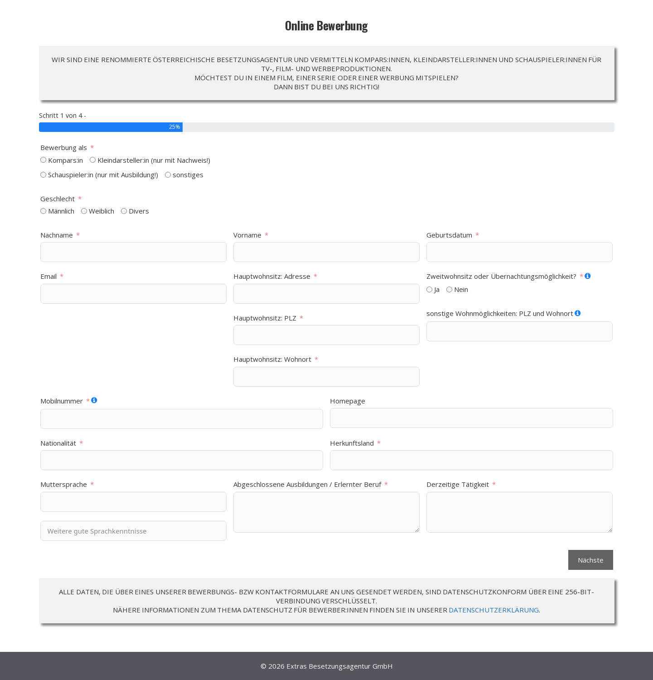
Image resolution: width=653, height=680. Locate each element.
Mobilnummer (61, 400)
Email (48, 276)
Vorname (247, 234)
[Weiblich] (84, 211)
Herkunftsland (352, 442)
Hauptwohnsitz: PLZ (264, 317)
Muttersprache (63, 484)
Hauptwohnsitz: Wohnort (272, 359)
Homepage (347, 400)
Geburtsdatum (449, 234)
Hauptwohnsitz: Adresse (271, 276)
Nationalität (58, 442)
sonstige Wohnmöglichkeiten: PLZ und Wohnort (499, 313)
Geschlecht (57, 198)
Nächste (591, 559)
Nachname (56, 234)
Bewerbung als (63, 147)
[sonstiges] (168, 175)
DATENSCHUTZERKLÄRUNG (494, 609)
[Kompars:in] (43, 160)
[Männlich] (43, 211)
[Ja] (429, 289)
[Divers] (124, 211)
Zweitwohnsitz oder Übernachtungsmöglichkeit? (501, 276)
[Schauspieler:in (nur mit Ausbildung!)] (43, 175)
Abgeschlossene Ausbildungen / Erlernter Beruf (307, 484)
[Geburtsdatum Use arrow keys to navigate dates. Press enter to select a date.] (519, 252)
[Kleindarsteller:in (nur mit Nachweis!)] (93, 160)
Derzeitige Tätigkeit (457, 484)
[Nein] (449, 289)
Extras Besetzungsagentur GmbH (339, 665)
